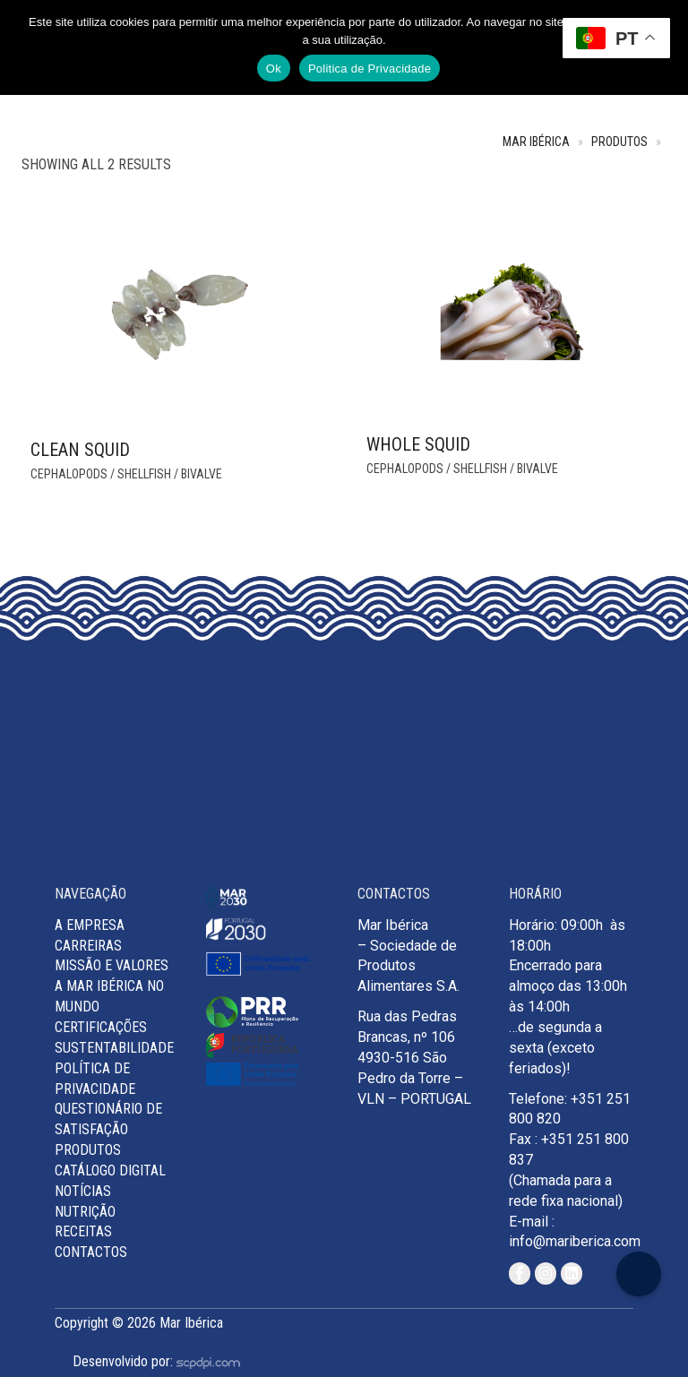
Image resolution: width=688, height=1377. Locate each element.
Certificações (101, 1027)
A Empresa (90, 925)
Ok (273, 68)
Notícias (83, 1191)
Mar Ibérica (536, 142)
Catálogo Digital (110, 1170)
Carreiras (88, 945)
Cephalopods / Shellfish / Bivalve (126, 474)
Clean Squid (80, 449)
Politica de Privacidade (369, 68)
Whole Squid (418, 444)
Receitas (83, 1231)
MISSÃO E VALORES (111, 965)
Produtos (619, 142)
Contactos (91, 1252)
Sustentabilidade (114, 1047)
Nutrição (85, 1211)
